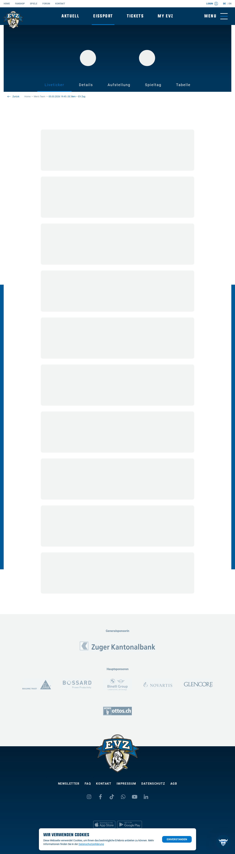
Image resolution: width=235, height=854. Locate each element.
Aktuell (70, 16)
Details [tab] (86, 85)
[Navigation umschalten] (216, 16)
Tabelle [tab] (183, 85)
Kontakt (60, 3)
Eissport (103, 16)
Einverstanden (177, 839)
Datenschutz (153, 783)
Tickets (135, 16)
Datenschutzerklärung (91, 844)
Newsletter (68, 783)
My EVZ (165, 16)
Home (7, 3)
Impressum (126, 783)
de (224, 3)
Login (212, 4)
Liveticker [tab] (54, 85)
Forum (46, 3)
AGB (173, 783)
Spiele (33, 3)
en (230, 3)
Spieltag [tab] (153, 85)
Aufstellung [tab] (119, 85)
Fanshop (20, 3)
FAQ (88, 783)
